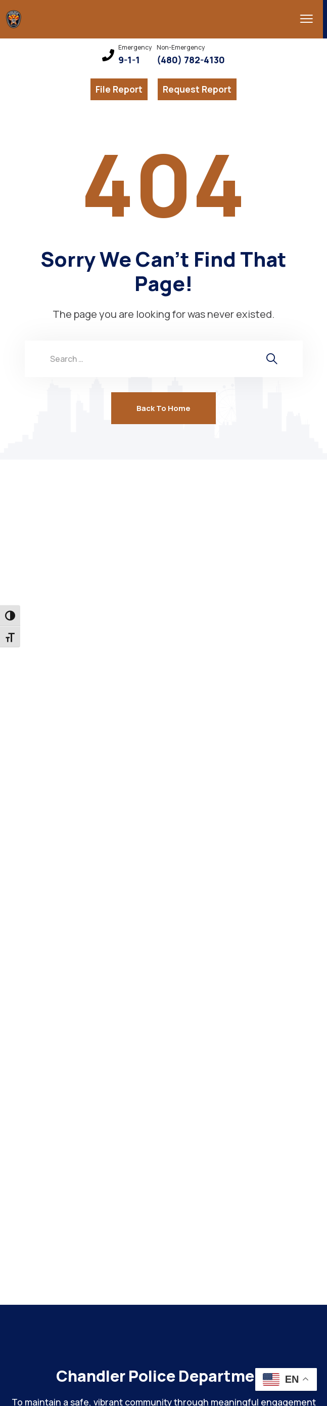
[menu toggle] (300, 18)
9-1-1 (129, 60)
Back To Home (163, 408)
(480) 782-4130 (191, 60)
